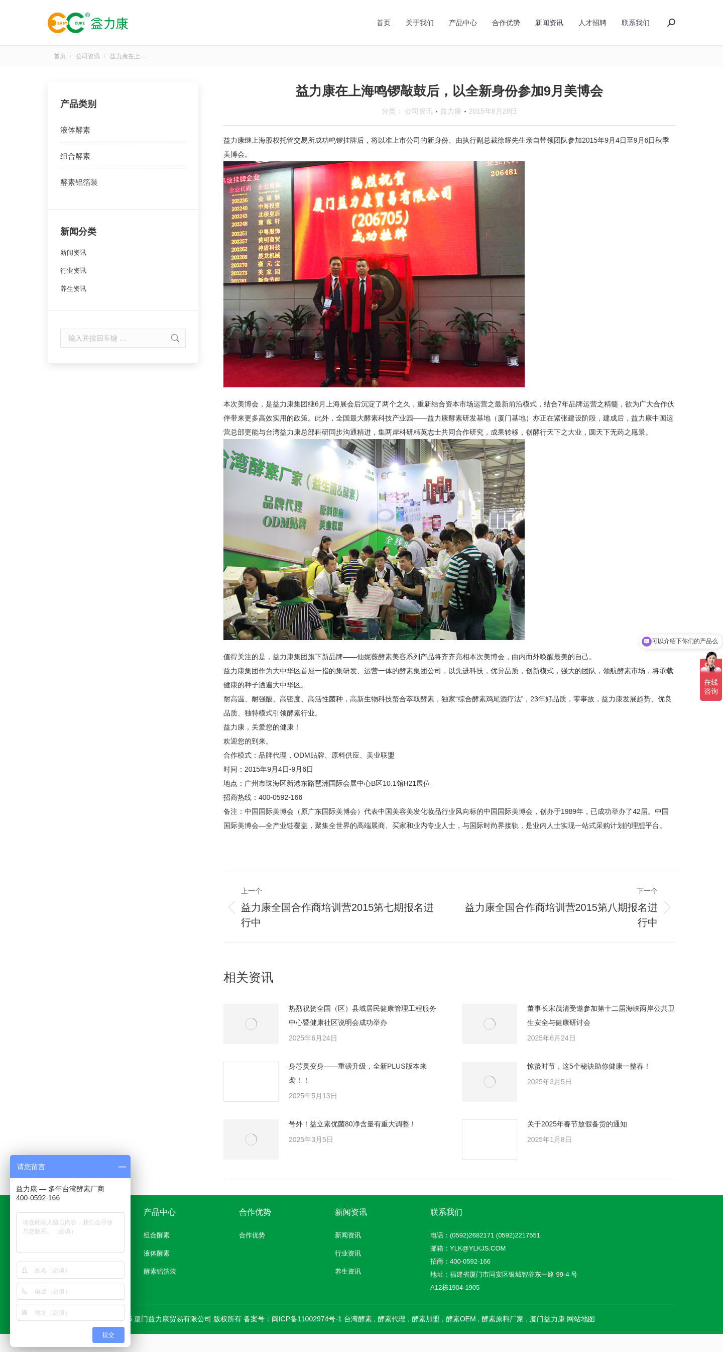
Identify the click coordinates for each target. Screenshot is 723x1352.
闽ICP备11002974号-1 (307, 1337)
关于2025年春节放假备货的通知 (577, 1142)
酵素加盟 (426, 1337)
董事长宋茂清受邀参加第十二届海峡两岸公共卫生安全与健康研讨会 (601, 1033)
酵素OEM (461, 1337)
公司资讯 (419, 129)
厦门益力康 (547, 1337)
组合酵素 (75, 174)
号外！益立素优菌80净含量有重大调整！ (352, 1142)
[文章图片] (251, 1042)
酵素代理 (392, 1337)
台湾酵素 (358, 1337)
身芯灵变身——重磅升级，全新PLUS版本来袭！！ (358, 1091)
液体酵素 (75, 148)
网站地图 (581, 1337)
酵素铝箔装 (79, 200)
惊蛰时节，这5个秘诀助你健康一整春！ (589, 1084)
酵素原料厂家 (502, 1337)
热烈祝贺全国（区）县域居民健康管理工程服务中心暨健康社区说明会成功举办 (362, 1033)
